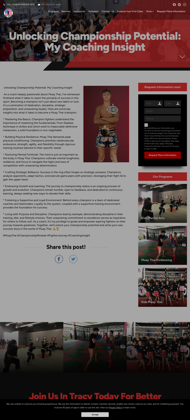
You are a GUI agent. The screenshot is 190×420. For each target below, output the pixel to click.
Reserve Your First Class (130, 11)
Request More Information (171, 11)
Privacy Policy (115, 407)
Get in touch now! (51, 4)
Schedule (93, 11)
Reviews (66, 11)
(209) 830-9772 (28, 4)
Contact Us (108, 11)
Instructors (79, 11)
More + (150, 11)
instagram (185, 5)
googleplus (179, 5)
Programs (53, 11)
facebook (174, 5)
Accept (95, 414)
